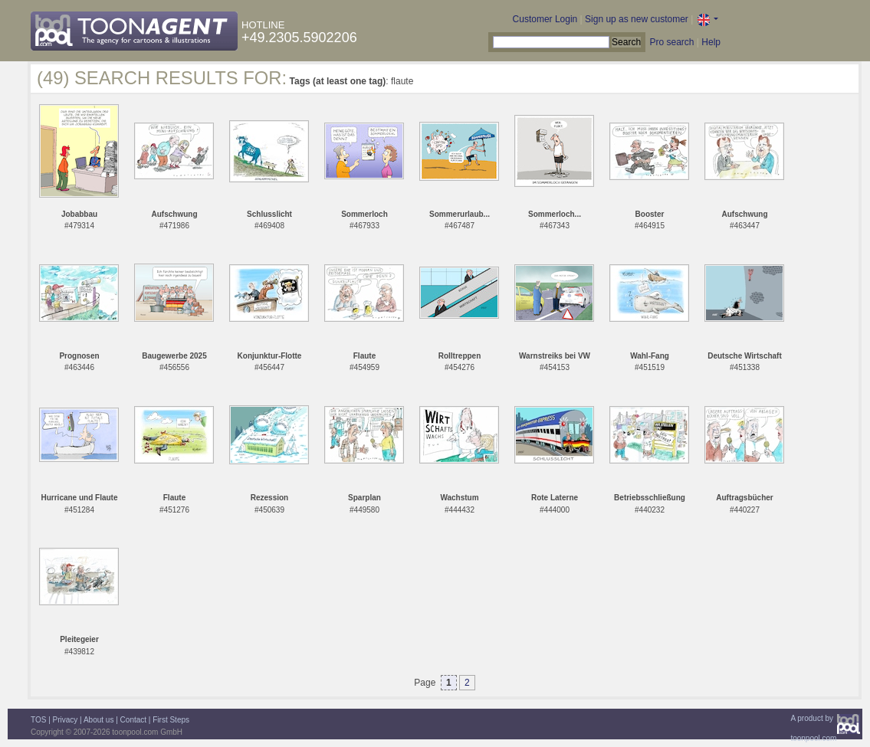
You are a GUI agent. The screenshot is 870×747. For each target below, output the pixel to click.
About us (98, 720)
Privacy (65, 720)
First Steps (171, 720)
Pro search (671, 42)
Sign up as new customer (636, 19)
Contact (133, 720)
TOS (38, 720)
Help (711, 42)
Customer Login (545, 19)
